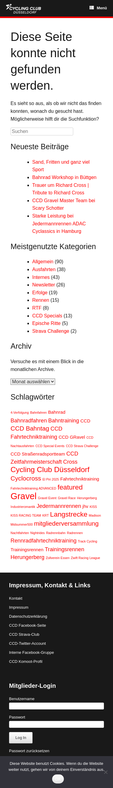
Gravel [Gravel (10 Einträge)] (23, 496)
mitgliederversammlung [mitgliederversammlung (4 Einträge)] (66, 523)
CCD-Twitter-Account (27, 643)
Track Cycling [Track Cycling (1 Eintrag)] (87, 541)
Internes (41, 277)
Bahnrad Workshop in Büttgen (64, 177)
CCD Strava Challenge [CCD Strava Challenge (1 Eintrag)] (82, 446)
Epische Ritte (46, 323)
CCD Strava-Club (24, 634)
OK (58, 779)
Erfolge (40, 292)
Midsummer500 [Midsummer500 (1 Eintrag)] (22, 524)
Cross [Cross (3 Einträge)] (70, 462)
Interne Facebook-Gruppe (31, 652)
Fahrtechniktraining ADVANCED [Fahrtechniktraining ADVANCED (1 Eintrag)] (33, 488)
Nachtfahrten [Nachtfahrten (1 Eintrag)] (20, 533)
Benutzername (22, 699)
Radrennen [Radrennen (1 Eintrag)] (75, 533)
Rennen (40, 300)
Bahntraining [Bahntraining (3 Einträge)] (63, 420)
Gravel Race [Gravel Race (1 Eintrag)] (67, 498)
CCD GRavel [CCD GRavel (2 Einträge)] (71, 437)
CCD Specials (47, 315)
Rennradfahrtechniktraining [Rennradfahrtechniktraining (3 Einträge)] (44, 540)
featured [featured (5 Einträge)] (70, 487)
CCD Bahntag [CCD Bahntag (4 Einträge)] (30, 428)
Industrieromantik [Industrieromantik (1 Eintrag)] (23, 506)
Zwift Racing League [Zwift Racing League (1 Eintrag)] (85, 558)
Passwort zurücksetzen (29, 751)
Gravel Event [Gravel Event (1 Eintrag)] (47, 498)
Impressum (18, 607)
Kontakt (15, 598)
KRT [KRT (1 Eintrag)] (45, 515)
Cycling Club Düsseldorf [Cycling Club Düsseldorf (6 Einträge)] (50, 469)
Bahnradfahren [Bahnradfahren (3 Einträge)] (29, 420)
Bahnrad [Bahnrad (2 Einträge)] (56, 412)
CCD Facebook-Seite (27, 625)
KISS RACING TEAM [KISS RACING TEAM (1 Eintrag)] (26, 515)
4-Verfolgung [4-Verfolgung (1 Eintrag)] (20, 412)
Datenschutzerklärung (28, 616)
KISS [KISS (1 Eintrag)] (93, 506)
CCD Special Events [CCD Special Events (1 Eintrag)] (50, 446)
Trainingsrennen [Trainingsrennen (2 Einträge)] (27, 549)
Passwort (17, 717)
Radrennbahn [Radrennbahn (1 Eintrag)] (56, 533)
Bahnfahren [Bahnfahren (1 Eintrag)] (38, 412)
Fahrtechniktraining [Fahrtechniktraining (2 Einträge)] (79, 478)
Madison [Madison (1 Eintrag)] (95, 515)
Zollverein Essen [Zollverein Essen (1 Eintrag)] (58, 558)
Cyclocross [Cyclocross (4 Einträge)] (26, 478)
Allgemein (42, 261)
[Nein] (105, 772)
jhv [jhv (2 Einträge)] (85, 506)
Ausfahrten (43, 269)
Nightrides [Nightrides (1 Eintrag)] (37, 533)
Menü (98, 8)
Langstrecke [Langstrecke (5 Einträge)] (68, 514)
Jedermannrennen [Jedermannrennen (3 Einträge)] (58, 506)
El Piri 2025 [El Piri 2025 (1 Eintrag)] (50, 479)
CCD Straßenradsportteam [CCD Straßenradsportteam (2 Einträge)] (38, 453)
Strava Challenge (50, 331)
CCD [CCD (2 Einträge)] (85, 420)
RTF (37, 308)
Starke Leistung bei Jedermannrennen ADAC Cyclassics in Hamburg (59, 223)
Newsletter (43, 284)
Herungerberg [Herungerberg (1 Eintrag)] (87, 498)
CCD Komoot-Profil (25, 661)
